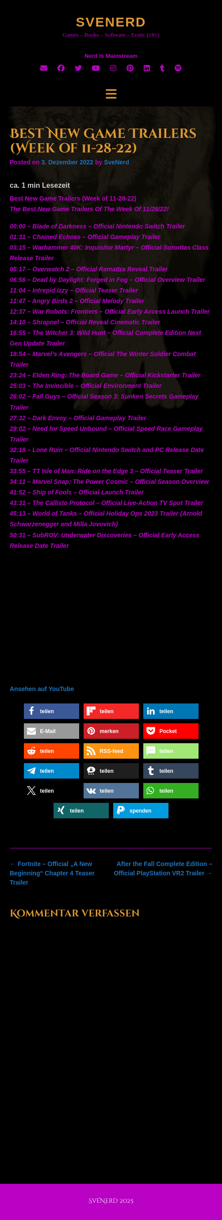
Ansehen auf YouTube (42, 688)
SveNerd (111, 22)
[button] (51, 711)
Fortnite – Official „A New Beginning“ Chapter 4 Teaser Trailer (52, 873)
